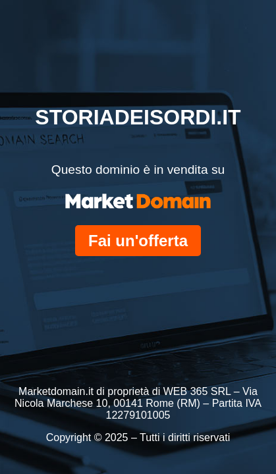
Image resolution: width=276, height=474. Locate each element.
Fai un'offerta (138, 241)
